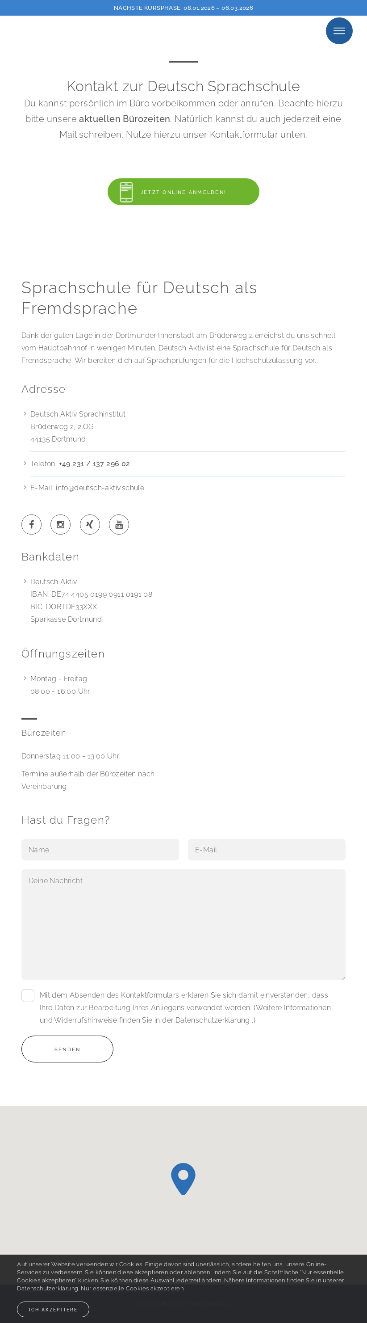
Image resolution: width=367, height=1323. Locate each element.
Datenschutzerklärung (212, 1020)
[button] (183, 1179)
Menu (339, 30)
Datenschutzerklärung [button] (47, 1288)
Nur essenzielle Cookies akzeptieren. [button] (132, 1288)
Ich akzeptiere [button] (53, 1309)
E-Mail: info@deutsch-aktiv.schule (87, 488)
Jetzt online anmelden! (167, 192)
